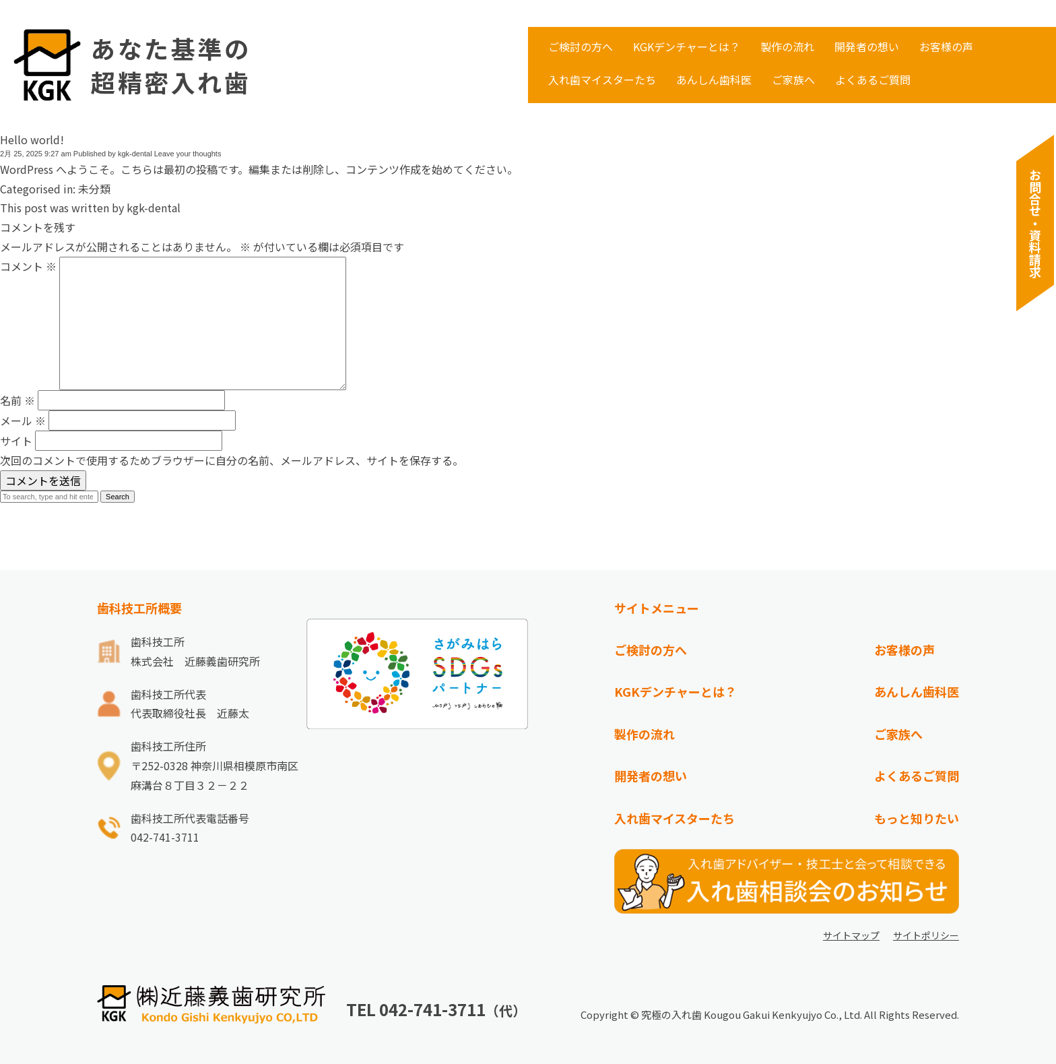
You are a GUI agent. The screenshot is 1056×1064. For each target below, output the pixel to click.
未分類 (94, 189)
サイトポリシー (926, 935)
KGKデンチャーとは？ (686, 46)
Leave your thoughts (188, 154)
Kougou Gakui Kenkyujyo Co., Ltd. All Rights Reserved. (831, 1014)
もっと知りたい (916, 818)
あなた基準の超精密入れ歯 (171, 65)
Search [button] (117, 497)
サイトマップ (851, 935)
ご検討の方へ (580, 46)
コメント (28, 266)
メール (23, 420)
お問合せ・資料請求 (1035, 223)
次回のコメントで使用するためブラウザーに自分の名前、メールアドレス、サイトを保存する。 (231, 460)
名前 (17, 400)
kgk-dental (135, 154)
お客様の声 (946, 46)
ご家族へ (793, 79)
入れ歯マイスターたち (602, 79)
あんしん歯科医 (714, 79)
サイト (16, 441)
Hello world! (32, 139)
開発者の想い (866, 46)
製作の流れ (787, 46)
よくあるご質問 (873, 79)
